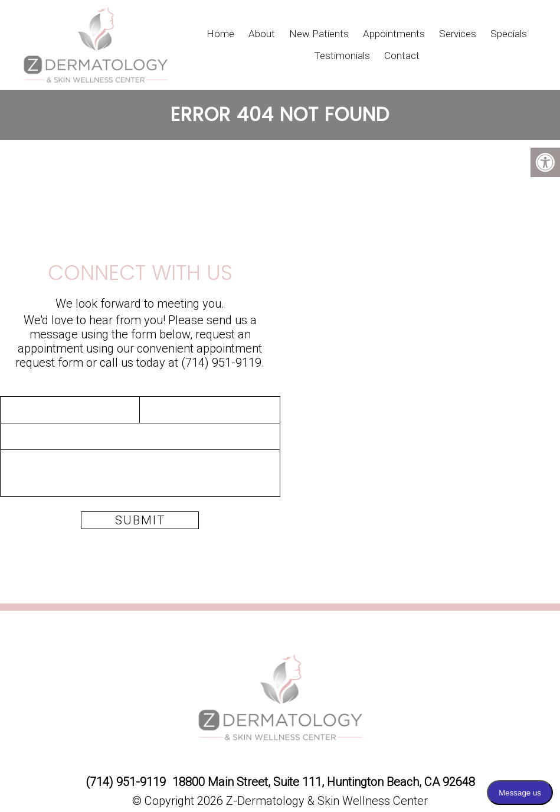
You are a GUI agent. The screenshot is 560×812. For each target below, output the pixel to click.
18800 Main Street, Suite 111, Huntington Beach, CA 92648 (323, 782)
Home (220, 34)
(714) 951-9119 (221, 363)
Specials (508, 34)
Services (457, 34)
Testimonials (342, 55)
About (261, 34)
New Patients (319, 34)
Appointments (394, 34)
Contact (402, 55)
